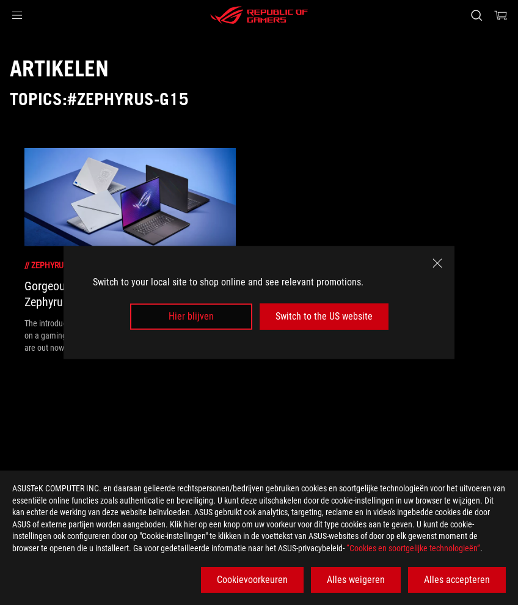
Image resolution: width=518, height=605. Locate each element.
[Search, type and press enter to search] (476, 15)
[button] (17, 15)
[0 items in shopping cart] (501, 15)
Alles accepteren (457, 579)
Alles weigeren (356, 579)
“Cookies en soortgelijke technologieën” (413, 548)
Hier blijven (191, 316)
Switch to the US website (324, 316)
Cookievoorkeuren (252, 579)
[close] (437, 263)
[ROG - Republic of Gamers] (259, 15)
